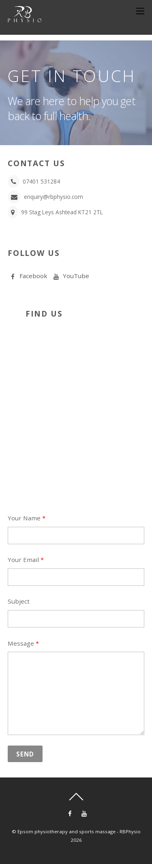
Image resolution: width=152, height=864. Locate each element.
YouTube (70, 276)
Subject (19, 601)
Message (23, 643)
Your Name (26, 518)
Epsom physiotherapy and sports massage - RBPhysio (79, 831)
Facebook (27, 276)
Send (25, 754)
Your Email (26, 560)
